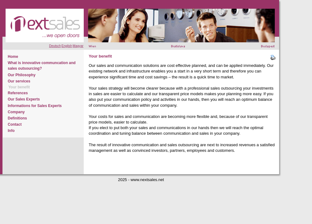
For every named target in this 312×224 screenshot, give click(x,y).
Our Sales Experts (24, 99)
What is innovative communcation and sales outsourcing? (42, 66)
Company (16, 112)
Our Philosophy (21, 75)
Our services (19, 81)
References (18, 93)
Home (13, 56)
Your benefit (19, 87)
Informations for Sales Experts (35, 106)
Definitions (17, 118)
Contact (15, 124)
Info (11, 130)
